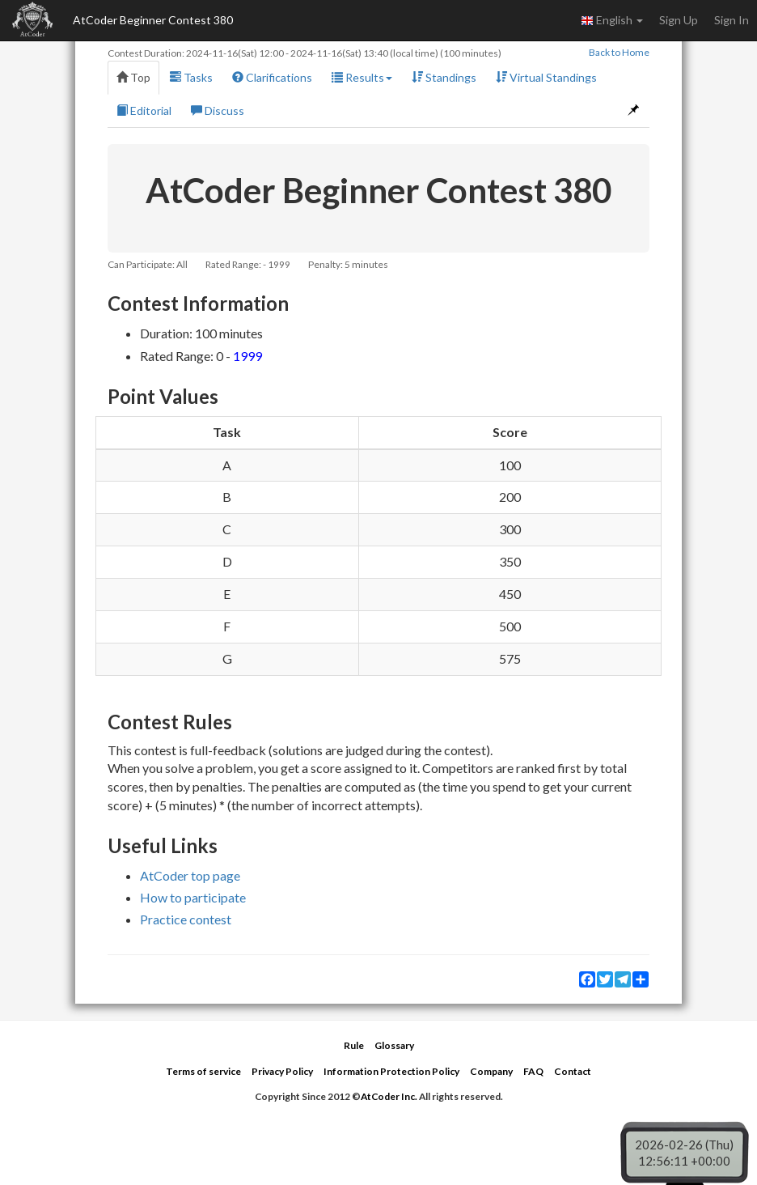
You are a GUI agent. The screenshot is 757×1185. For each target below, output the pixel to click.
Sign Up (678, 20)
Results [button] (362, 77)
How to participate (193, 897)
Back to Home (619, 52)
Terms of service (203, 1071)
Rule (354, 1045)
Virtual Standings (546, 77)
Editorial (143, 110)
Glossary (394, 1045)
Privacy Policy (282, 1071)
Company (491, 1071)
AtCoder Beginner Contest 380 (153, 20)
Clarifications (272, 77)
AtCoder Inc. (389, 1096)
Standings (444, 77)
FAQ (533, 1071)
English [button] (612, 20)
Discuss (217, 110)
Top (133, 77)
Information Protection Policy (391, 1071)
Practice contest (185, 919)
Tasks (191, 77)
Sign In (731, 20)
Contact (572, 1071)
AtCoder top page (190, 875)
